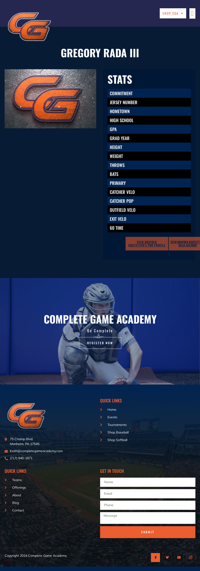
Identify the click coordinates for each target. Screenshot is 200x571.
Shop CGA (172, 13)
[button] (192, 13)
